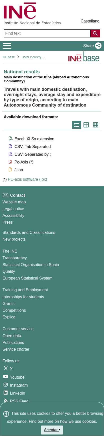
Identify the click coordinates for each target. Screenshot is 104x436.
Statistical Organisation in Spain (30, 265)
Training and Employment (25, 290)
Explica (9, 317)
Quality (8, 271)
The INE (9, 251)
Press (7, 222)
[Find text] (48, 33)
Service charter (16, 349)
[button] (91, 45)
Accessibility (13, 215)
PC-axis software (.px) (27, 179)
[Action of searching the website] (95, 33)
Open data (11, 336)
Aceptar (52, 430)
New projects (14, 239)
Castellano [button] (90, 21)
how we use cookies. (78, 421)
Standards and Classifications (28, 232)
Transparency (14, 258)
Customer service (18, 329)
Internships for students (23, 297)
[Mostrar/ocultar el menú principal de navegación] (7, 45)
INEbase (8, 57)
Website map (14, 202)
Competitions (14, 310)
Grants (8, 303)
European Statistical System (27, 278)
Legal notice (13, 209)
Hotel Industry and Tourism (41, 57)
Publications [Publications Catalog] (13, 342)
